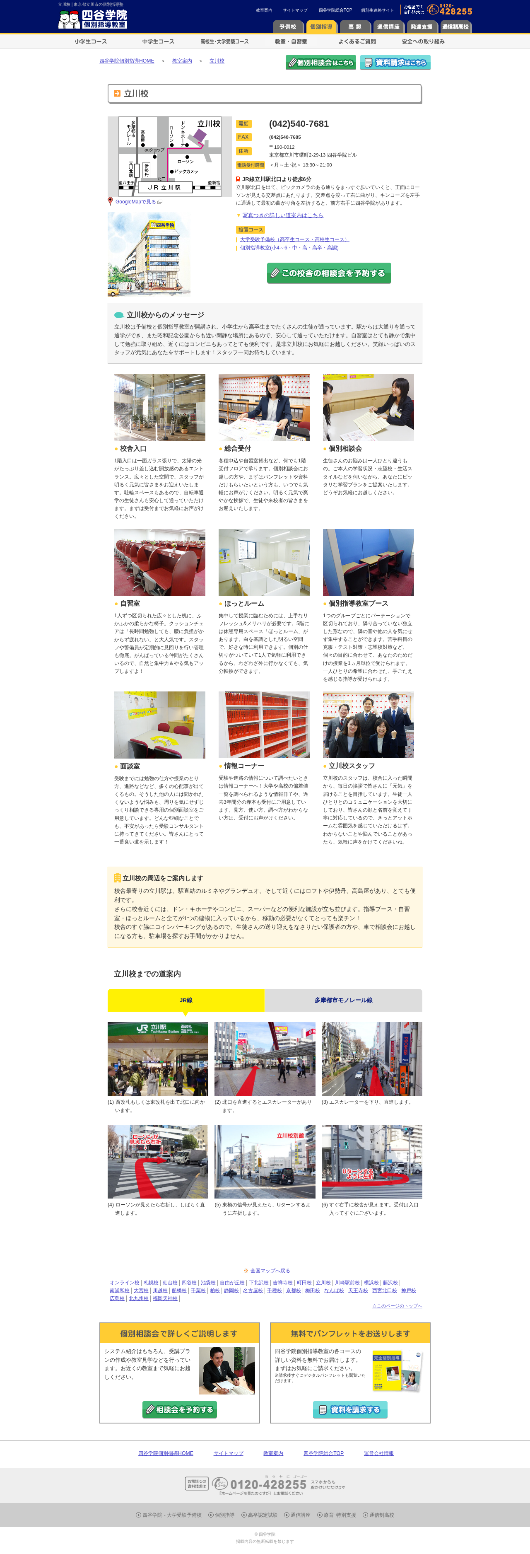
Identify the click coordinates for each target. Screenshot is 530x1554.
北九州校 (139, 1298)
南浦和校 (120, 1290)
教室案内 (264, 10)
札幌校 (151, 1283)
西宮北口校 (384, 1290)
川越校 (160, 1290)
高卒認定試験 (263, 1515)
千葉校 (198, 1290)
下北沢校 (259, 1283)
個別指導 (225, 1515)
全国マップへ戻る (270, 1271)
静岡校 (231, 1290)
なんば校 (334, 1290)
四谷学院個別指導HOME (165, 1453)
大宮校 (141, 1290)
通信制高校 (381, 1515)
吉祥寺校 (283, 1283)
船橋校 (179, 1290)
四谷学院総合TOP (335, 10)
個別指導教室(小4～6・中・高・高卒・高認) (289, 248)
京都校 (293, 1290)
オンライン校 (125, 1283)
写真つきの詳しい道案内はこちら (283, 215)
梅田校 (312, 1290)
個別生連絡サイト (377, 10)
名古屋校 (253, 1290)
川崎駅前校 (347, 1283)
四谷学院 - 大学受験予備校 (172, 1515)
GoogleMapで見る (136, 202)
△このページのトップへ (397, 1305)
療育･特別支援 (340, 1515)
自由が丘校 (232, 1283)
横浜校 (371, 1283)
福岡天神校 (165, 1298)
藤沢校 (390, 1283)
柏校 (215, 1290)
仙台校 (170, 1283)
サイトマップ (295, 10)
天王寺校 (358, 1290)
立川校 (323, 1283)
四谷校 (189, 1283)
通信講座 (301, 1515)
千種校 (274, 1290)
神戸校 (408, 1290)
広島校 (117, 1298)
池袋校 (208, 1283)
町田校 (304, 1283)
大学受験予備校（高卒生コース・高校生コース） (294, 239)
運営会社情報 (379, 1453)
